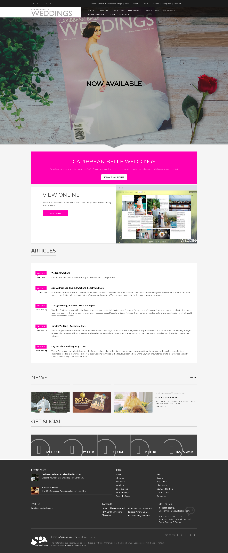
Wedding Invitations (60, 273)
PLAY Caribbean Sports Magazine (112, 513)
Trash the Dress (123, 496)
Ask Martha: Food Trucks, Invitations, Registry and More (77, 288)
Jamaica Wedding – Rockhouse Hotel (69, 326)
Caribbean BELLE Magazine (140, 508)
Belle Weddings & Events (139, 515)
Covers (145, 4)
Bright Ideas (41, 277)
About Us (136, 4)
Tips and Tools (42, 292)
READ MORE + (160, 407)
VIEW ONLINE (55, 213)
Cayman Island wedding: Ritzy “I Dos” (68, 346)
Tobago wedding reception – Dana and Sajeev (73, 305)
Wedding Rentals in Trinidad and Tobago (106, 4)
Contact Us (178, 4)
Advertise (155, 4)
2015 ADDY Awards (50, 487)
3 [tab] (163, 239)
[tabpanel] (114, 74)
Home (118, 474)
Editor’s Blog (162, 485)
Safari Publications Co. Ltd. (113, 508)
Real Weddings (42, 310)
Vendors (120, 485)
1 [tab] (150, 239)
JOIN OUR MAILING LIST (114, 177)
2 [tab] (156, 239)
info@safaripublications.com (177, 511)
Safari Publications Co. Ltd (68, 537)
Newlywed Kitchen (165, 489)
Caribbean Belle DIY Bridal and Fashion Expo (61, 474)
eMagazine (166, 4)
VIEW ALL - (193, 378)
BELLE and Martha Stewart (166, 397)
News (127, 4)
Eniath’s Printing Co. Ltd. (138, 512)
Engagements (122, 489)
